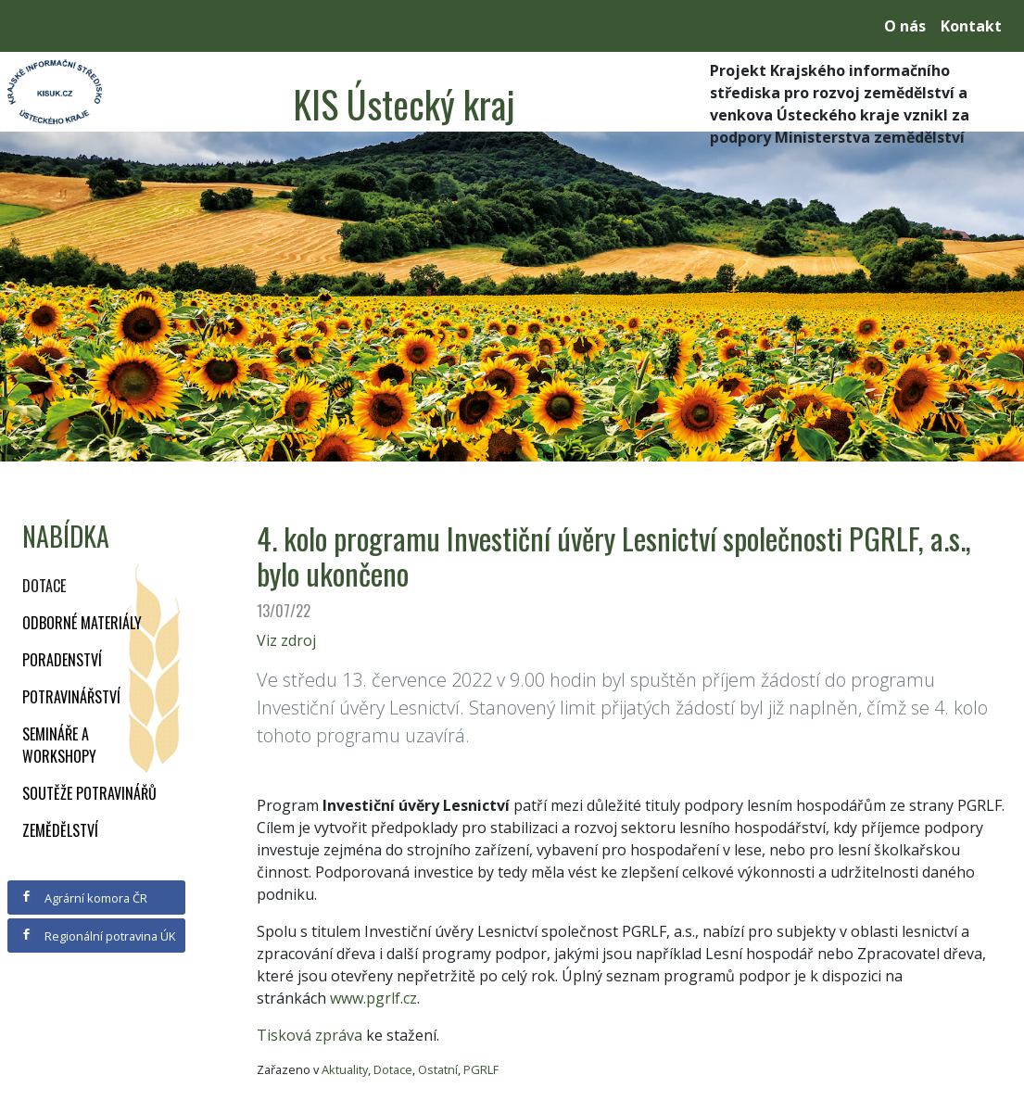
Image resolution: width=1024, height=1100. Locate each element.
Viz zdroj (286, 640)
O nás (905, 26)
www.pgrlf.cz (373, 998)
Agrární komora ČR (83, 898)
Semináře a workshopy (59, 745)
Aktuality (345, 1069)
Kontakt (971, 26)
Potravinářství (71, 697)
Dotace (44, 586)
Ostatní (438, 1069)
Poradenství (62, 660)
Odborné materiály (82, 623)
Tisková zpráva (309, 1035)
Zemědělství (60, 830)
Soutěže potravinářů (89, 793)
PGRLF (481, 1069)
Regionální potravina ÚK (97, 936)
